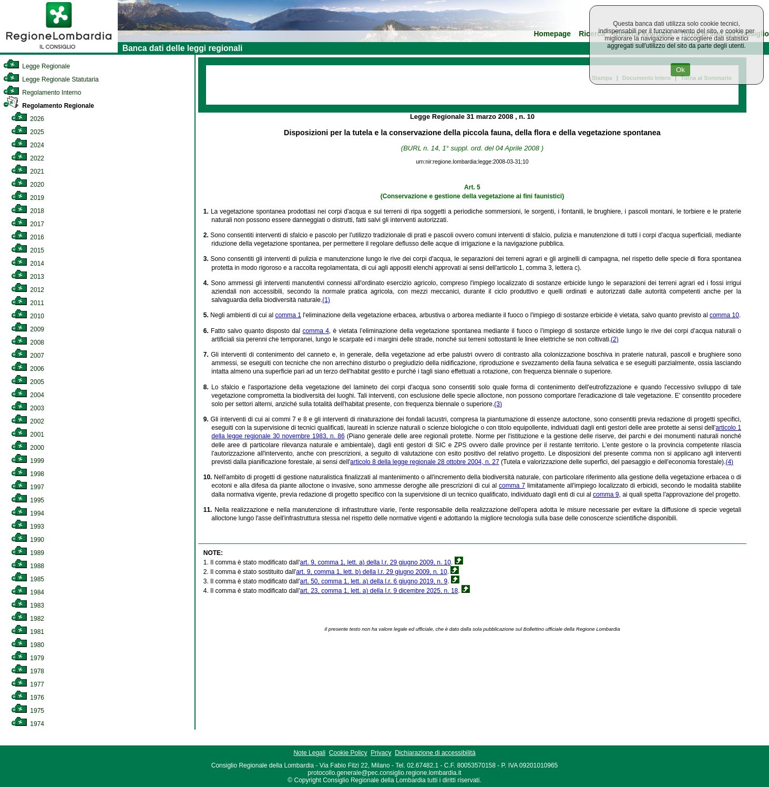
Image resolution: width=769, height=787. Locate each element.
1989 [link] (27, 553)
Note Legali (309, 752)
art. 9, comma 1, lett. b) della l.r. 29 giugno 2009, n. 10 (371, 572)
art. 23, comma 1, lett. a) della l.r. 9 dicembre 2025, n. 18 (379, 590)
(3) (498, 404)
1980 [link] (27, 645)
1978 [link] (27, 671)
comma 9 (606, 494)
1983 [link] (27, 605)
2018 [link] (27, 211)
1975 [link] (27, 710)
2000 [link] (27, 447)
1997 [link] (27, 487)
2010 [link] (27, 316)
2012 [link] (27, 290)
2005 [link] (27, 382)
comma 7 (512, 485)
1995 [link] (27, 500)
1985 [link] (27, 579)
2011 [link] (27, 303)
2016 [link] (27, 237)
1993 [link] (27, 526)
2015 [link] (27, 250)
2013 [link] (27, 276)
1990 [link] (27, 539)
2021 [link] (27, 171)
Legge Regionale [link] (36, 66)
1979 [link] (27, 658)
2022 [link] (27, 158)
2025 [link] (27, 132)
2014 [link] (27, 263)
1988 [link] (27, 566)
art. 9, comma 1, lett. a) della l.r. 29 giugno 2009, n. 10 (375, 562)
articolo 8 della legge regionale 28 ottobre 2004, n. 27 (424, 462)
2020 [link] (27, 184)
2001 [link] (27, 434)
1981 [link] (27, 631)
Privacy (381, 752)
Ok (680, 70)
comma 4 (316, 331)
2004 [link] (27, 395)
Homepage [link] (552, 34)
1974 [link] (27, 724)
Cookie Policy (348, 752)
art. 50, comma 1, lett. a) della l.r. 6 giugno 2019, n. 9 (373, 581)
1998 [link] (27, 474)
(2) (615, 339)
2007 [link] (27, 355)
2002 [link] (27, 421)
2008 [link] (27, 342)
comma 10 (724, 315)
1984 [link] (27, 592)
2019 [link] (27, 197)
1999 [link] (27, 461)
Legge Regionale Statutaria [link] (51, 79)
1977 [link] (27, 684)
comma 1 (288, 315)
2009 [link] (27, 329)
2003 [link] (27, 408)
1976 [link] (27, 697)
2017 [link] (27, 224)
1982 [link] (27, 618)
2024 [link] (27, 145)
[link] (59, 50)
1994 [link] (27, 513)
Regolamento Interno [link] (42, 92)
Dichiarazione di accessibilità (435, 752)
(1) (326, 300)
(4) (729, 462)
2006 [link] (27, 368)
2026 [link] (27, 119)
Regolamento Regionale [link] (48, 105)
